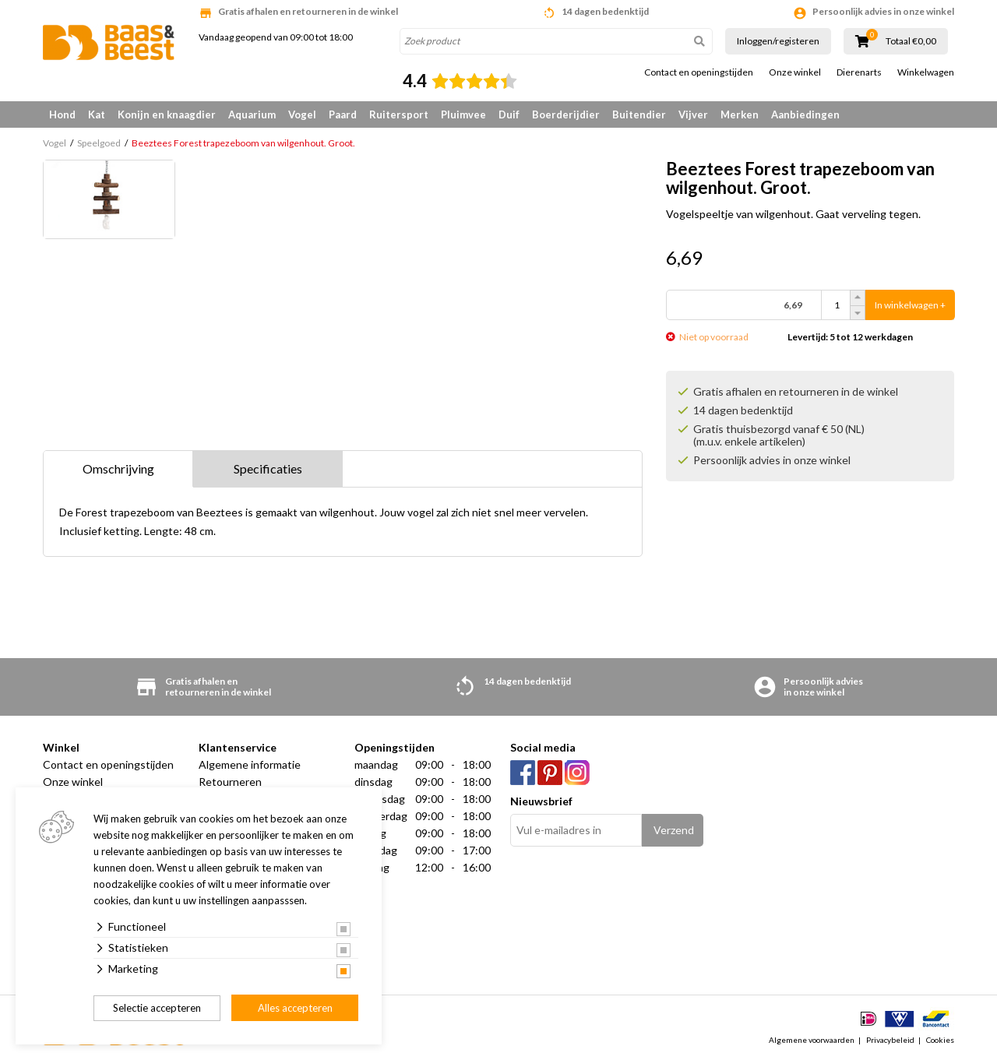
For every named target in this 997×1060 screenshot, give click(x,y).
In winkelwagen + (910, 305)
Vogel (302, 114)
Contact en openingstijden (698, 72)
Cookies (940, 1039)
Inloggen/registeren (778, 41)
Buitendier (639, 114)
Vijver (693, 114)
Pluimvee (463, 114)
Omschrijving (118, 468)
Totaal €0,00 (911, 41)
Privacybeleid (890, 1039)
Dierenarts (859, 72)
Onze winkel (795, 72)
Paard (343, 114)
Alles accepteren (295, 1008)
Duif (509, 114)
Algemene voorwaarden (811, 1039)
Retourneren (230, 781)
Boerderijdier (566, 114)
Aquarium (252, 114)
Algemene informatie (250, 764)
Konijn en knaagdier (167, 114)
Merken (739, 114)
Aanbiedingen (805, 114)
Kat (96, 114)
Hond (62, 114)
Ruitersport (398, 114)
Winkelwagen (925, 72)
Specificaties (268, 468)
